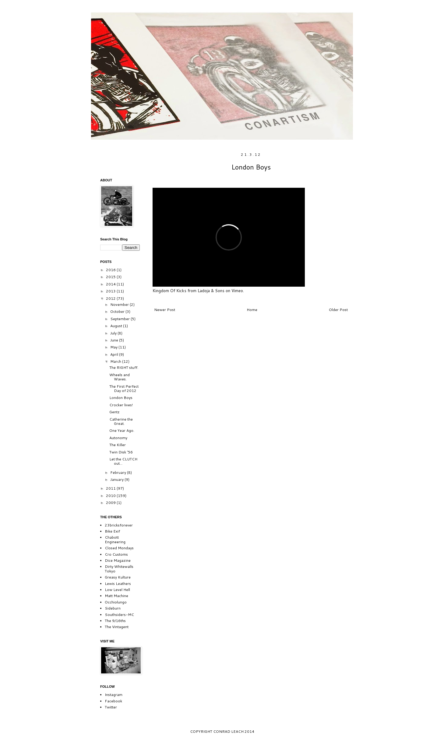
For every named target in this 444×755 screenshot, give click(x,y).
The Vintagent (117, 626)
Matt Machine (116, 595)
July (114, 333)
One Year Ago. (121, 430)
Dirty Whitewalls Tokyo (119, 568)
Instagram (113, 694)
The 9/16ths (115, 620)
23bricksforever (119, 525)
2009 (111, 502)
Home (252, 309)
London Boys (120, 397)
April (114, 354)
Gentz (114, 411)
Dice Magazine (118, 560)
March (116, 361)
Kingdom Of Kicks (169, 290)
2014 (111, 284)
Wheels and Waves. (119, 377)
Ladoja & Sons (211, 290)
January (117, 479)
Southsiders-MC (119, 614)
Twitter (111, 707)
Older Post (338, 309)
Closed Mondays (119, 548)
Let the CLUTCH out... (123, 461)
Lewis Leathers (118, 583)
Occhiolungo (116, 602)
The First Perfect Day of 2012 (124, 388)
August (116, 325)
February (118, 472)
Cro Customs (116, 554)
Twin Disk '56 (121, 452)
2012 (111, 298)
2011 (111, 488)
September (120, 318)
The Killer (117, 444)
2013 (111, 291)
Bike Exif (112, 531)
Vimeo (237, 290)
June (114, 340)
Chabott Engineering (115, 539)
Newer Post (164, 309)
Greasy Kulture (118, 577)
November (120, 304)
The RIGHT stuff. (123, 367)
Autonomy (118, 437)
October (117, 311)
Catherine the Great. (121, 421)
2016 (111, 269)
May (114, 347)
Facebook (113, 701)
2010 (111, 495)
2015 (111, 276)
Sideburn (113, 608)
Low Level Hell (117, 589)
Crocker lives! (121, 404)
